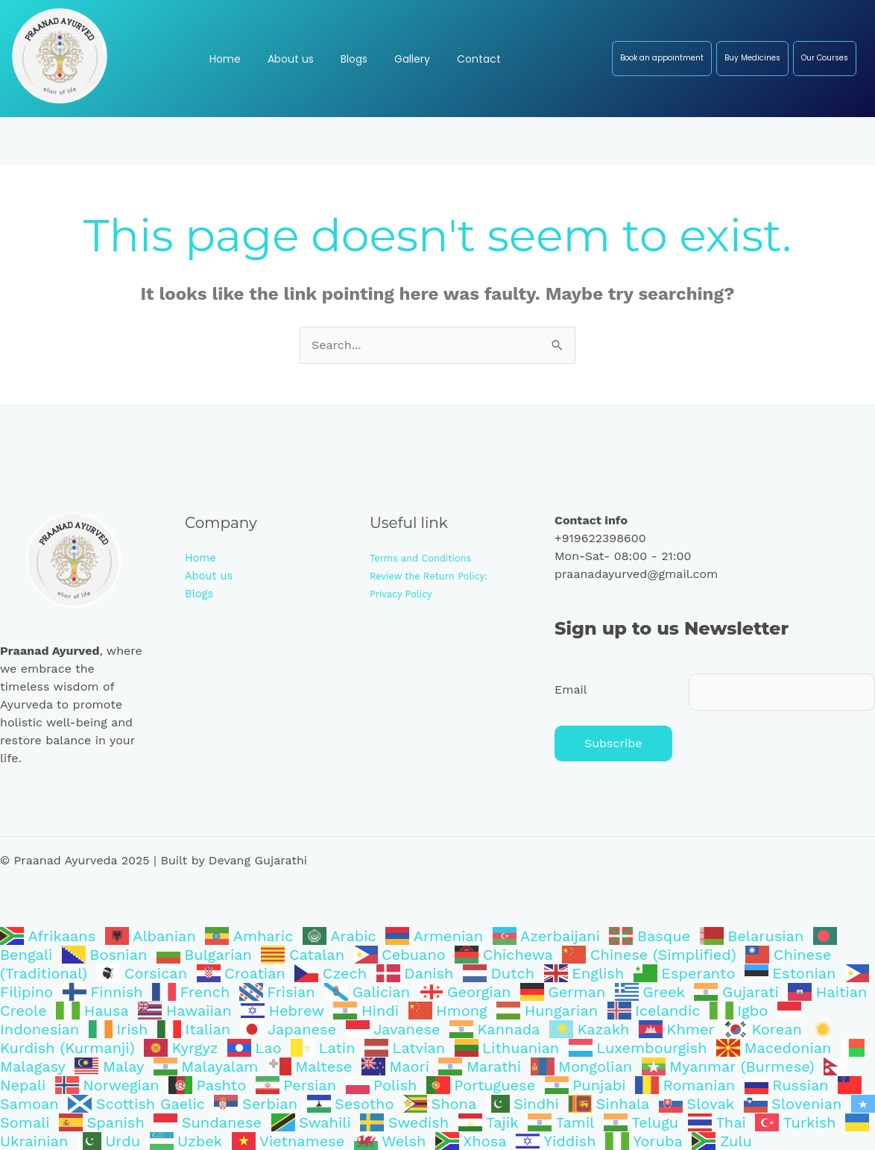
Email (571, 689)
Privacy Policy (404, 594)
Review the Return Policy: (434, 576)
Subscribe (613, 743)
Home (202, 557)
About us (211, 575)
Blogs (200, 593)
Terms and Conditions (425, 558)
